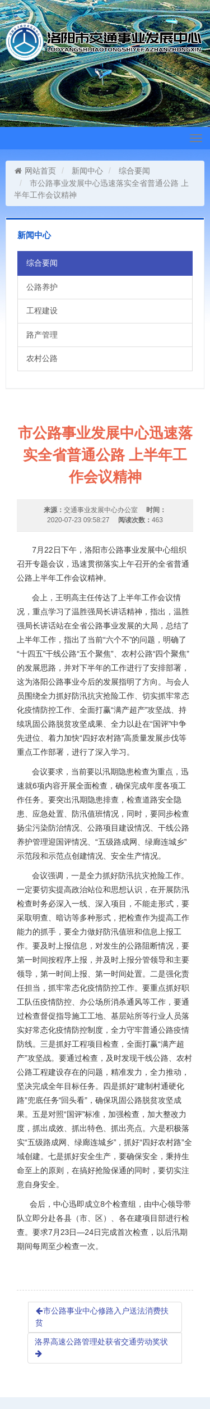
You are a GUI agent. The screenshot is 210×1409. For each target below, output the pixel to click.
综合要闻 (134, 170)
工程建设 (42, 310)
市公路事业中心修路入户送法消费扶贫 (102, 1317)
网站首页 (35, 170)
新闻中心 (87, 170)
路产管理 (42, 334)
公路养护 (42, 286)
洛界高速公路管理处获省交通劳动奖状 (101, 1347)
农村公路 (42, 358)
